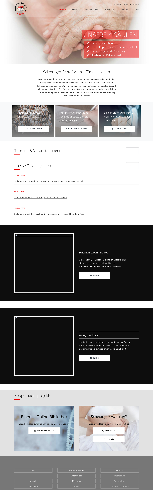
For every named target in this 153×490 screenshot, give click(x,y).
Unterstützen (76, 475)
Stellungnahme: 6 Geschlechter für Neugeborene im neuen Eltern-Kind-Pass (49, 214)
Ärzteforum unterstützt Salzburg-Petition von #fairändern (40, 197)
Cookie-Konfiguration (119, 486)
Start (33, 470)
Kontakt (119, 470)
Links (76, 486)
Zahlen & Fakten (76, 470)
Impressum (119, 475)
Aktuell (33, 481)
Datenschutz (119, 481)
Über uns (76, 481)
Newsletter (33, 486)
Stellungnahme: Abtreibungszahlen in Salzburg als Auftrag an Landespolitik (48, 181)
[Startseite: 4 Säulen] (76, 32)
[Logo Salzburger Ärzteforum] (20, 3)
